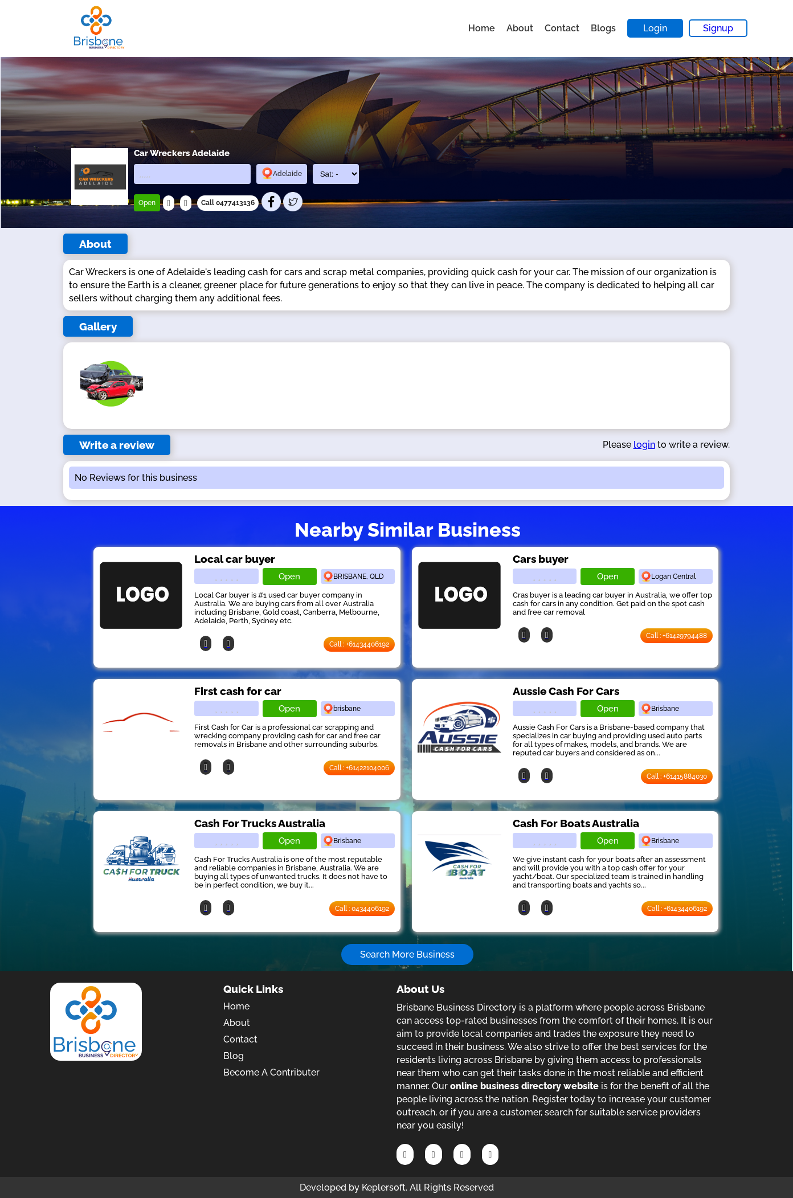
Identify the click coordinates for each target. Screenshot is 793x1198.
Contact (562, 28)
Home (481, 28)
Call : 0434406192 (362, 909)
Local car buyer (234, 559)
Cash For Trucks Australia (259, 823)
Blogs (603, 28)
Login (655, 28)
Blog (233, 1055)
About (519, 28)
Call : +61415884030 (677, 776)
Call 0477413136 (228, 203)
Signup (718, 28)
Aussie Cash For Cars (566, 691)
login (644, 444)
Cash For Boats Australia (576, 823)
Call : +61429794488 (676, 636)
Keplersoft (384, 1187)
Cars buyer (541, 559)
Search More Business (407, 954)
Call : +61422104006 (359, 768)
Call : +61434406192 (359, 644)
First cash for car (237, 691)
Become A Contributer (271, 1072)
